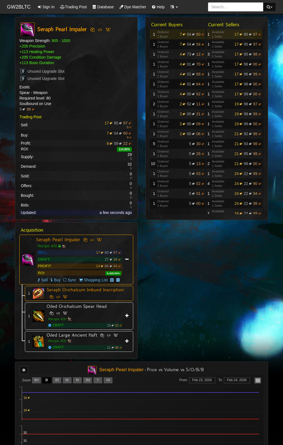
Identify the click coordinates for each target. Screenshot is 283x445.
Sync (69, 280)
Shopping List (96, 280)
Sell (44, 280)
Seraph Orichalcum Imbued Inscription (85, 289)
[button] (174, 7)
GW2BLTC (19, 7)
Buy (57, 280)
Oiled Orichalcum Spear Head (77, 306)
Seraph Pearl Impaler (58, 239)
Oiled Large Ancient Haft (72, 335)
